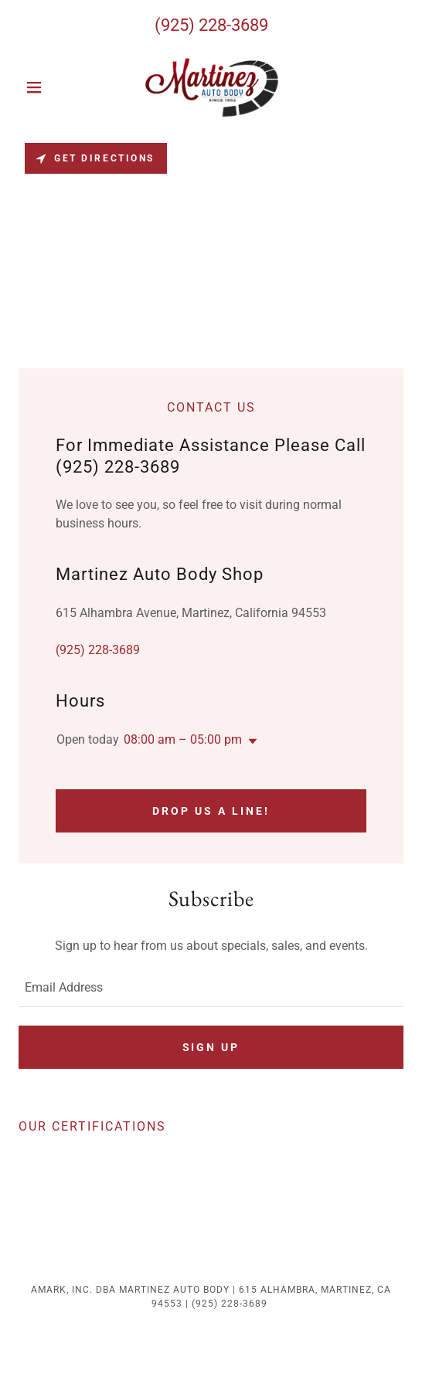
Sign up (211, 1047)
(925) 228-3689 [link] (211, 25)
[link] (211, 87)
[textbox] (211, 987)
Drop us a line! (211, 811)
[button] (48, 87)
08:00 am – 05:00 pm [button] (183, 739)
